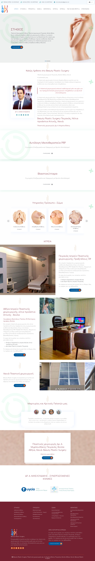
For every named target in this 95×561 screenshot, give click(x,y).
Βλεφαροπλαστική (37, 514)
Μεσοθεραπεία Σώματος (76, 517)
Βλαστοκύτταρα (37, 510)
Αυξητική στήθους (19, 226)
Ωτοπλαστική (36, 518)
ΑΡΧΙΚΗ (16, 9)
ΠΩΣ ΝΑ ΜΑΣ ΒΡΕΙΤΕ (73, 9)
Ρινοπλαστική (36, 516)
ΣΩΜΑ (39, 9)
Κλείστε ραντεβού (56, 544)
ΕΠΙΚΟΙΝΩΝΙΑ (85, 9)
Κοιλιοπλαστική (55, 510)
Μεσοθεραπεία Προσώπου (74, 514)
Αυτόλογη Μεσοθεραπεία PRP (76, 511)
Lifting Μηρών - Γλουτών (58, 515)
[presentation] (8, 220)
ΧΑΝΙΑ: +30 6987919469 (45, 2)
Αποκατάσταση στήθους (76, 227)
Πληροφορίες (18, 47)
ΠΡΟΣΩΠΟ (31, 9)
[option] (51, 412)
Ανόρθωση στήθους (38, 226)
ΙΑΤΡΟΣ (55, 9)
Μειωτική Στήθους (57, 226)
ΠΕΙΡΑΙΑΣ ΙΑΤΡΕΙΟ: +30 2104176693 (10, 2)
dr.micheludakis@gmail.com (62, 2)
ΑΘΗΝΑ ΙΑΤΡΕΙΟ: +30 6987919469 (29, 2)
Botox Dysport (73, 526)
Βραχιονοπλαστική (56, 517)
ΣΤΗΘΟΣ (23, 9)
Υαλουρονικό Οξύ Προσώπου (74, 520)
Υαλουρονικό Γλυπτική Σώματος (75, 523)
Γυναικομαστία (17, 518)
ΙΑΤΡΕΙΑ (62, 9)
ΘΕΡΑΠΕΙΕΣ (47, 9)
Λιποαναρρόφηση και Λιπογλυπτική (57, 513)
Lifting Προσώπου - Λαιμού (40, 512)
